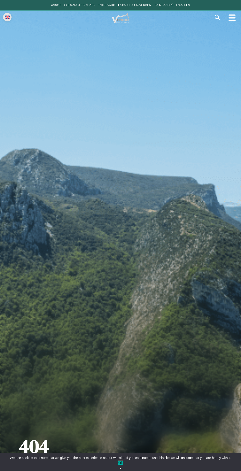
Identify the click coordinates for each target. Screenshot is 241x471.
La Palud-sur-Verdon (134, 5)
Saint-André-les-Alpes (172, 5)
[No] (120, 468)
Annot (56, 5)
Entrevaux (106, 5)
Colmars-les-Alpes (79, 5)
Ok (120, 463)
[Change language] (7, 17)
